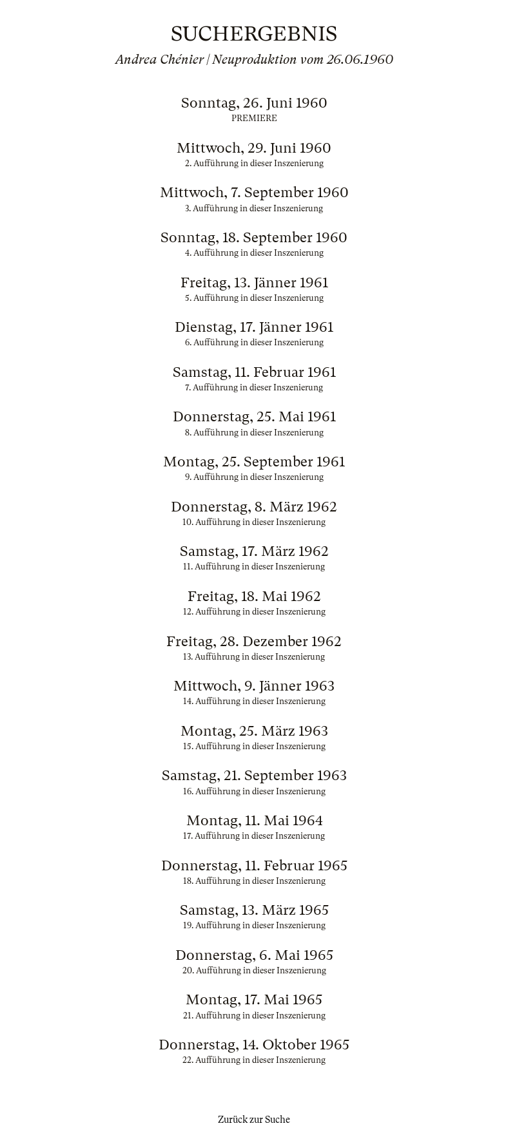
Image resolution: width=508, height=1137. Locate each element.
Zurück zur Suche (254, 1119)
